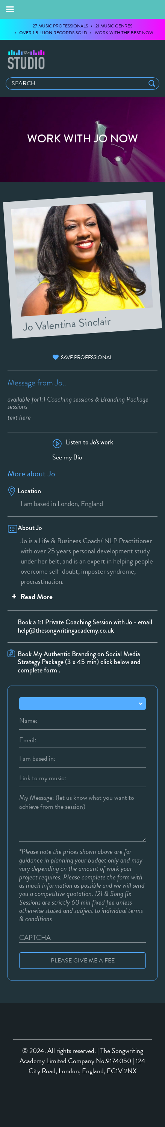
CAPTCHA (35, 937)
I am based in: (37, 758)
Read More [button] (31, 596)
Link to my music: (42, 778)
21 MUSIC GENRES (113, 26)
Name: (28, 720)
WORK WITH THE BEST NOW (124, 32)
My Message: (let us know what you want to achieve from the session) (76, 797)
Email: (27, 740)
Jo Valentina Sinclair (67, 322)
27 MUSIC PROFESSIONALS (60, 26)
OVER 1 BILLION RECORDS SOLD (53, 32)
